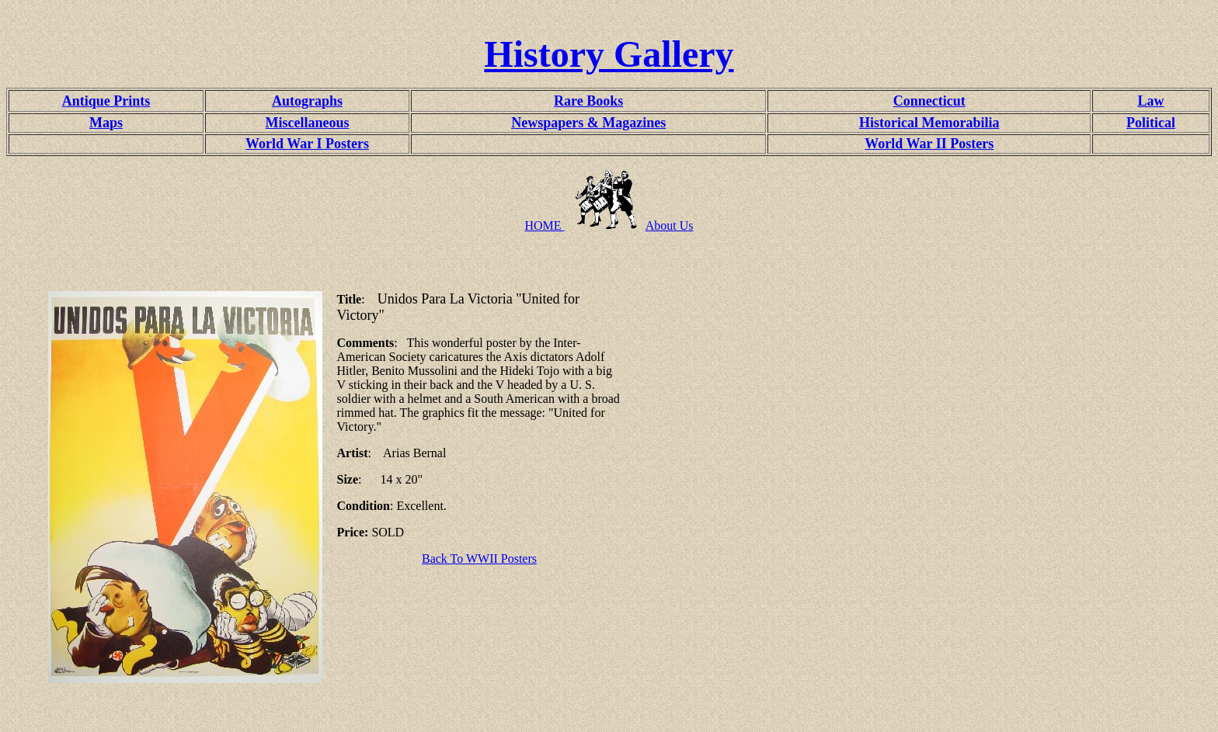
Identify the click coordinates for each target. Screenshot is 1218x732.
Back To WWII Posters (479, 558)
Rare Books (588, 101)
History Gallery (608, 54)
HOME (544, 225)
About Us (670, 225)
